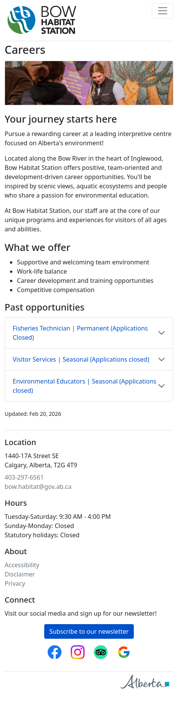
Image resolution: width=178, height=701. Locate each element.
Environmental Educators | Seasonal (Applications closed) (84, 386)
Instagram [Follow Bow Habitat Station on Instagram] (78, 650)
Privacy (15, 583)
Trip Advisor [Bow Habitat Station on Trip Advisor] (101, 650)
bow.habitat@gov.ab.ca (38, 486)
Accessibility (22, 565)
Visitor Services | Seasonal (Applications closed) (81, 359)
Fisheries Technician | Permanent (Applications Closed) (80, 333)
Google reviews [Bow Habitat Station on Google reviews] (124, 650)
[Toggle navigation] (162, 10)
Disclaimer (20, 574)
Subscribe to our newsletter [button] (89, 631)
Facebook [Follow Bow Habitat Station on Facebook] (55, 650)
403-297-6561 (24, 477)
